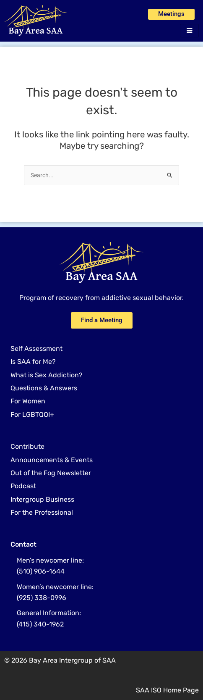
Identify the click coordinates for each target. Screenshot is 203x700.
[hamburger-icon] (189, 31)
